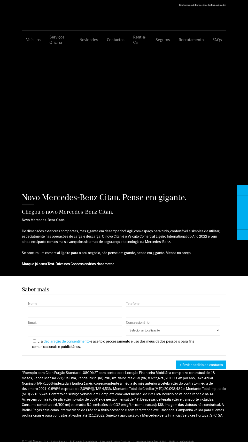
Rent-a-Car (139, 39)
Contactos (115, 39)
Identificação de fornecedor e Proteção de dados (202, 5)
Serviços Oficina (56, 39)
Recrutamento (191, 39)
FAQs (217, 39)
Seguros (162, 39)
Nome (75, 311)
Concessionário (173, 329)
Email (75, 329)
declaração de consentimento (67, 342)
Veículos (33, 39)
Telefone (173, 311)
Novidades (88, 39)
